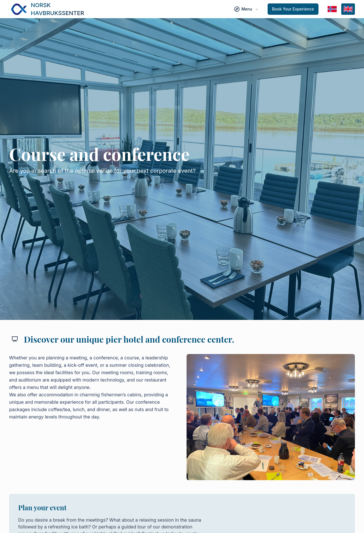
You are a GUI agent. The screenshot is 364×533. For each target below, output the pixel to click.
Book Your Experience (293, 9)
